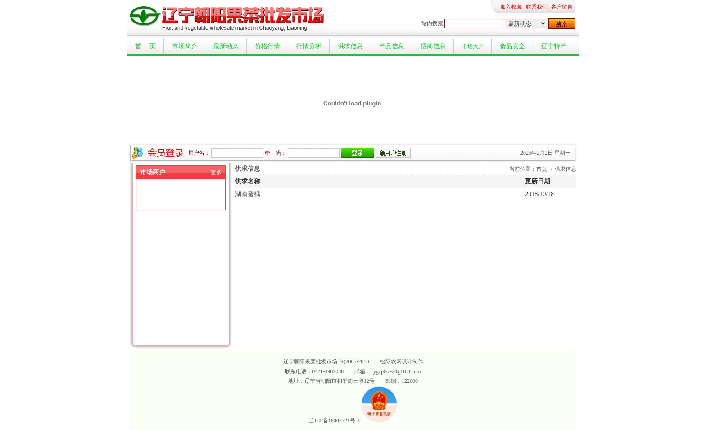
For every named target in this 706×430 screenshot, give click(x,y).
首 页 (145, 46)
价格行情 (267, 46)
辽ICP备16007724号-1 (334, 420)
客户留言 (562, 7)
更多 (216, 172)
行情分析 (308, 46)
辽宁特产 (553, 46)
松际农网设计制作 (401, 361)
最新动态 (226, 46)
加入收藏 (511, 7)
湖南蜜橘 (247, 194)
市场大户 (473, 46)
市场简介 (184, 46)
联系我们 (537, 7)
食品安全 (512, 46)
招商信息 (433, 46)
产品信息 (391, 46)
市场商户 (152, 172)
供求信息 (350, 46)
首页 (541, 169)
